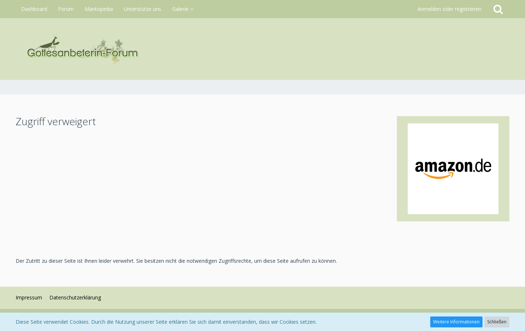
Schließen (496, 322)
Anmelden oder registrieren (449, 8)
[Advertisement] (201, 192)
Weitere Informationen (456, 322)
